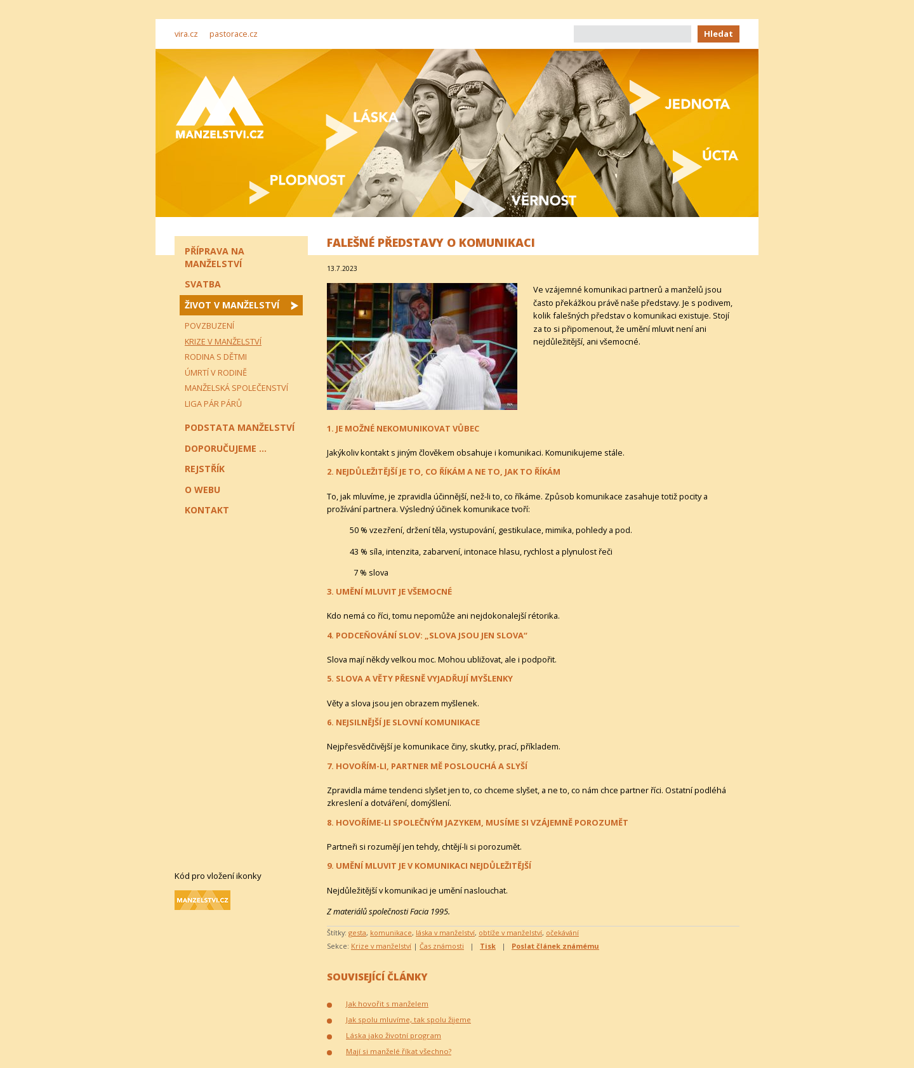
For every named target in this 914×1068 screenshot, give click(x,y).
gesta (357, 932)
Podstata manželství (240, 427)
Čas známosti (442, 946)
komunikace (391, 932)
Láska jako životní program (393, 1035)
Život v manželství (232, 305)
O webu (202, 490)
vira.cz (186, 33)
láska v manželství (445, 932)
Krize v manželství (381, 946)
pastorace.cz (233, 33)
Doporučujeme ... (226, 448)
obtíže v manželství (510, 932)
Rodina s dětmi (216, 356)
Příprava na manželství (214, 257)
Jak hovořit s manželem (387, 1003)
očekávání (562, 932)
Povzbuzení (209, 325)
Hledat (718, 33)
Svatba (203, 284)
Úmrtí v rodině (216, 372)
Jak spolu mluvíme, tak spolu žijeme (408, 1019)
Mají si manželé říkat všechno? (398, 1051)
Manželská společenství (236, 387)
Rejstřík (205, 469)
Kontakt (207, 510)
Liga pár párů (213, 403)
